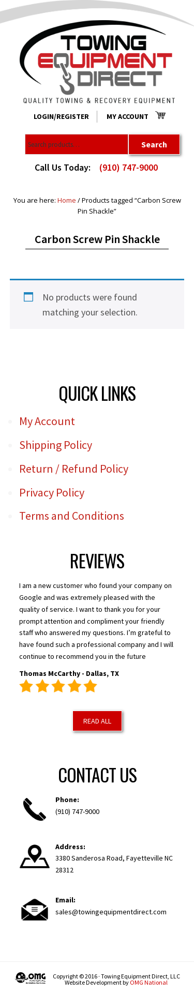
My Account (127, 116)
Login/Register (61, 116)
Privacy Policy (51, 492)
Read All (97, 721)
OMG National (149, 982)
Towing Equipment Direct (97, 61)
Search (154, 144)
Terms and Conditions (71, 515)
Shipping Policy (55, 445)
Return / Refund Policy (73, 468)
